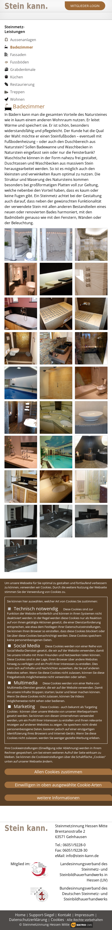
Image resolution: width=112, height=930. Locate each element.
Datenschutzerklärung (28, 919)
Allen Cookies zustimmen (58, 771)
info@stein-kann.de (82, 855)
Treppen (17, 91)
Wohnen (17, 99)
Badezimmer (21, 47)
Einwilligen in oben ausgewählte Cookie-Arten (58, 785)
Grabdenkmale (22, 69)
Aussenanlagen (23, 39)
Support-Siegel (41, 914)
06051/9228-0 (74, 844)
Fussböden (19, 62)
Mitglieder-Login (85, 6)
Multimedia (25, 683)
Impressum (84, 914)
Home (20, 914)
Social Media (27, 646)
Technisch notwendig (36, 609)
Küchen (16, 77)
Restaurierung (22, 84)
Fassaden (18, 54)
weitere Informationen (58, 797)
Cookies (57, 919)
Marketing (24, 706)
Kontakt (64, 914)
